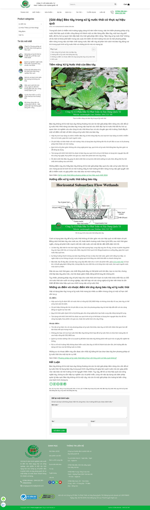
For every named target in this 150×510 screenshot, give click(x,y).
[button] (127, 4)
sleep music (110, 488)
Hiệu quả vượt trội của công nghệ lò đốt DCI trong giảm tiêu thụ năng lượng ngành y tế (32, 87)
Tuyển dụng (91, 12)
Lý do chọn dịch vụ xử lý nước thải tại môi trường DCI (32, 96)
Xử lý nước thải (71, 388)
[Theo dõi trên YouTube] (60, 482)
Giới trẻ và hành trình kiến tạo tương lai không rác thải (33, 79)
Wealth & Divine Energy (118, 491)
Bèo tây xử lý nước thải (109, 388)
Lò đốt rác (22, 24)
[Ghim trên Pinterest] (61, 384)
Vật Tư (21, 35)
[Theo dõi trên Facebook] (49, 482)
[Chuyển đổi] (41, 24)
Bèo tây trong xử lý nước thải (93, 388)
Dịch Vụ (68, 12)
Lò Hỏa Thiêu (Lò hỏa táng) (28, 28)
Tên (53, 421)
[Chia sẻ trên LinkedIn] (64, 384)
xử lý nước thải (118, 262)
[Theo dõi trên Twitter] (53, 482)
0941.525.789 (120, 13)
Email (93, 421)
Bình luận (55, 405)
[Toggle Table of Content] (92, 49)
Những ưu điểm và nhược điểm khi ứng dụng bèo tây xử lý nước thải (73, 57)
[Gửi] (115, 4)
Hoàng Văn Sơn (69, 26)
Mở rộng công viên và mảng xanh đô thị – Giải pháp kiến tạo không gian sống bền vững (32, 105)
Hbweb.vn (52, 507)
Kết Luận (54, 59)
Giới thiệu (36, 12)
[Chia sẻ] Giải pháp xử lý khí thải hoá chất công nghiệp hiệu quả (32, 71)
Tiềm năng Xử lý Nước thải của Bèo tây (63, 52)
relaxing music (100, 488)
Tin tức (79, 12)
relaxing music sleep (102, 491)
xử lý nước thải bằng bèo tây (68, 390)
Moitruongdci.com (36, 507)
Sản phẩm (49, 12)
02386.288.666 (121, 11)
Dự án (59, 12)
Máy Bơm (22, 31)
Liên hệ (102, 12)
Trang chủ (24, 12)
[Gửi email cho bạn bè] (58, 384)
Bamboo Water (120, 488)
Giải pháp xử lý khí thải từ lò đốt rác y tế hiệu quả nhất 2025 (32, 55)
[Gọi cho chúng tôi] (56, 482)
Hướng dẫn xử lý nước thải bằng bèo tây (64, 54)
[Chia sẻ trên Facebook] (51, 384)
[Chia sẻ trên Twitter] (54, 384)
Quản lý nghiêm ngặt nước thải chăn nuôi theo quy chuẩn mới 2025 (33, 63)
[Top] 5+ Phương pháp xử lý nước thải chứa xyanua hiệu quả (32, 48)
